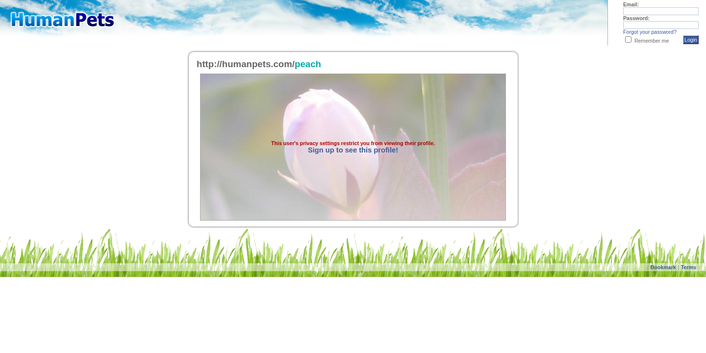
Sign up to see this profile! (353, 150)
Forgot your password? (650, 32)
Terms (688, 267)
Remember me (651, 41)
